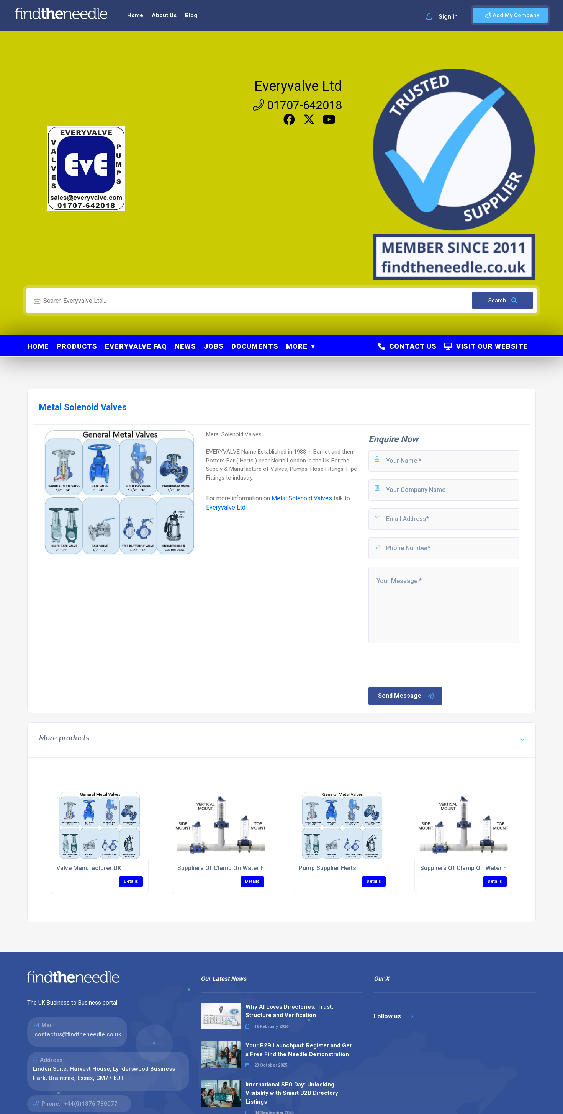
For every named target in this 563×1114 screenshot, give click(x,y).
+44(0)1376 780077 (91, 1103)
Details (131, 881)
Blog (191, 15)
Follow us (393, 1016)
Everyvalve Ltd (298, 86)
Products (77, 346)
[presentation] (425, 664)
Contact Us (407, 346)
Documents (254, 346)
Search (502, 300)
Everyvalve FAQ (136, 346)
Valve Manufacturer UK (88, 868)
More (297, 346)
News (185, 346)
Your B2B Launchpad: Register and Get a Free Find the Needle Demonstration (298, 1050)
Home (135, 15)
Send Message (406, 696)
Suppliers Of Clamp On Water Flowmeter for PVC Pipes (254, 868)
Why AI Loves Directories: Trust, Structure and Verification (289, 1011)
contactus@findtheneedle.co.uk (77, 1034)
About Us (164, 15)
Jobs (214, 346)
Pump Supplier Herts (327, 868)
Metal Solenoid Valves (302, 498)
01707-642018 (297, 105)
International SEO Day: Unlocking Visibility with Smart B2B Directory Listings (291, 1093)
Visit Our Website (486, 346)
